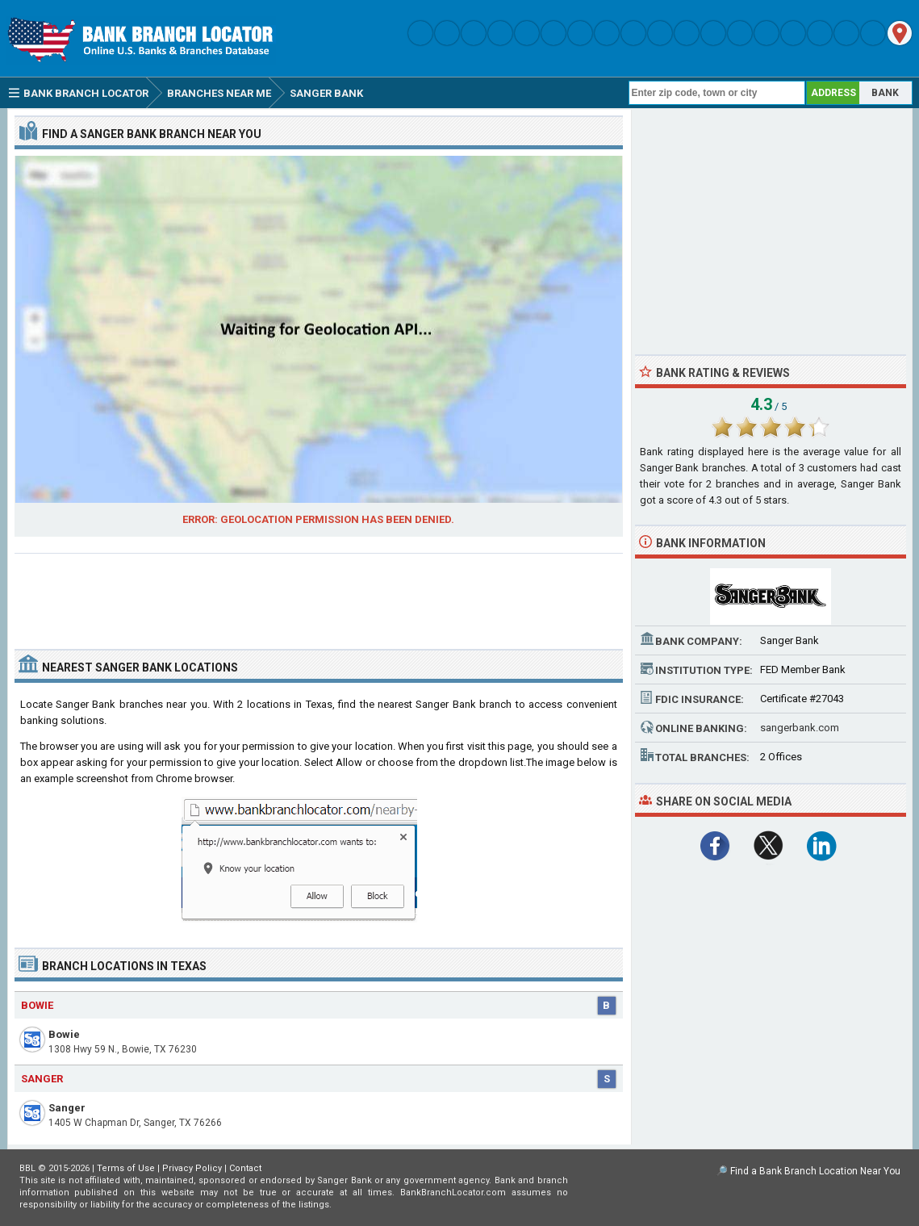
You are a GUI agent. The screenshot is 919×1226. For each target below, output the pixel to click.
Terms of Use (126, 1168)
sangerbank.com (799, 728)
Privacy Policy (192, 1168)
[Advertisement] (319, 595)
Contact (245, 1168)
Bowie (64, 1034)
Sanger (67, 1108)
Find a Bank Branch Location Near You (815, 1171)
